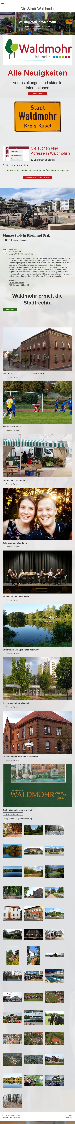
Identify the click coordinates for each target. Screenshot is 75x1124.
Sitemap (18, 1115)
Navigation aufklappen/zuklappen (37, 3)
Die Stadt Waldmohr (37, 9)
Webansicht (69, 1117)
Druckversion (8, 1115)
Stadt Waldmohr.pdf (16, 283)
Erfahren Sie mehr (12, 377)
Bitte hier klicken (37, 94)
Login (71, 1115)
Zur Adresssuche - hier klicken (37, 177)
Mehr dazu (10, 309)
